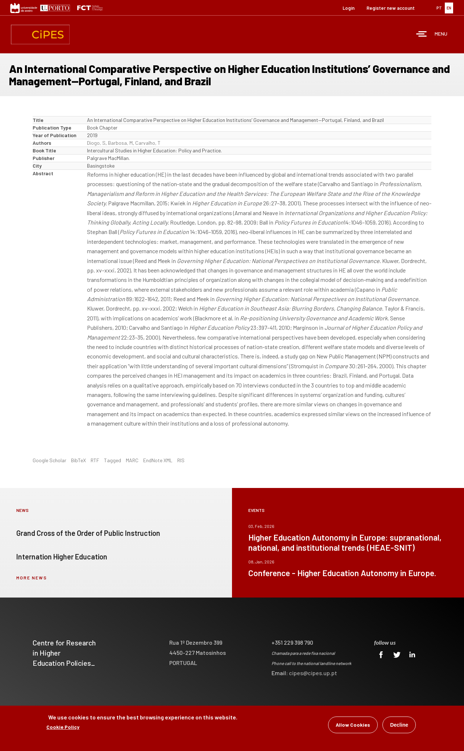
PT (439, 7)
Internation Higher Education (61, 556)
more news (31, 577)
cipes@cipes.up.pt (313, 672)
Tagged (112, 460)
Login (349, 8)
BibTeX (78, 460)
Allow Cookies (353, 725)
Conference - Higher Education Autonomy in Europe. (342, 573)
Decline (399, 725)
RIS (181, 460)
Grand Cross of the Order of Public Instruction (88, 533)
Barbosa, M (120, 143)
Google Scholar (49, 460)
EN (449, 7)
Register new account (390, 8)
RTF (95, 460)
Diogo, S (96, 143)
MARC (132, 460)
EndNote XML (158, 460)
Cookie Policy (62, 727)
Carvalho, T (148, 143)
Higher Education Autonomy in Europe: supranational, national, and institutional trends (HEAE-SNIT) (345, 542)
